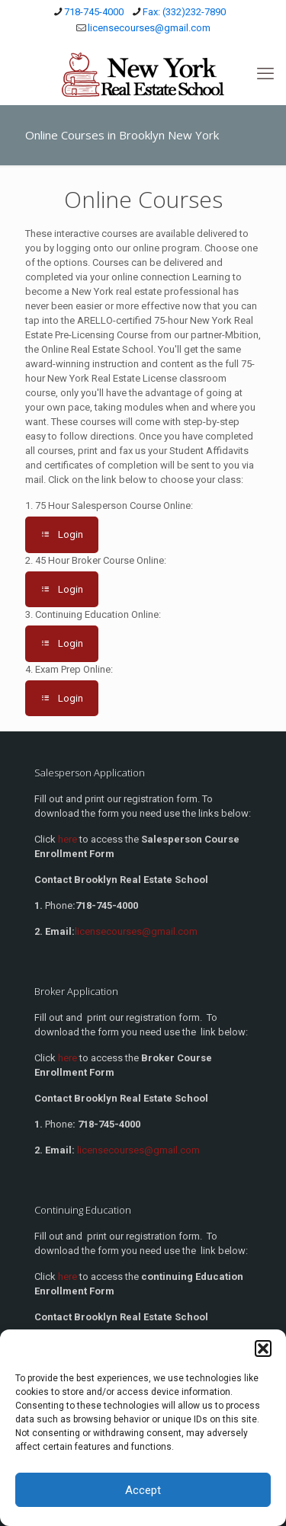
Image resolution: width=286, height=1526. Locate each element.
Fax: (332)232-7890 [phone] (184, 12)
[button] (263, 1348)
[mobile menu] (265, 74)
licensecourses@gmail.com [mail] (149, 28)
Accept (143, 1490)
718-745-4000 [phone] (94, 12)
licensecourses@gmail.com (138, 1150)
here (67, 839)
